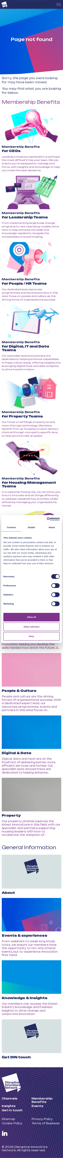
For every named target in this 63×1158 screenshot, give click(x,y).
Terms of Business (46, 1123)
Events (37, 1106)
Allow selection (31, 626)
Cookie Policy (12, 1123)
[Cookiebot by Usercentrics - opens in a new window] (47, 519)
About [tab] (51, 527)
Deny (31, 636)
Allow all (31, 617)
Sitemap (8, 1119)
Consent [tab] (11, 527)
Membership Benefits (31, 102)
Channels (9, 1098)
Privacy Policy (42, 1119)
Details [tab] (31, 527)
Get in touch (12, 1110)
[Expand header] (58, 4)
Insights (9, 1106)
